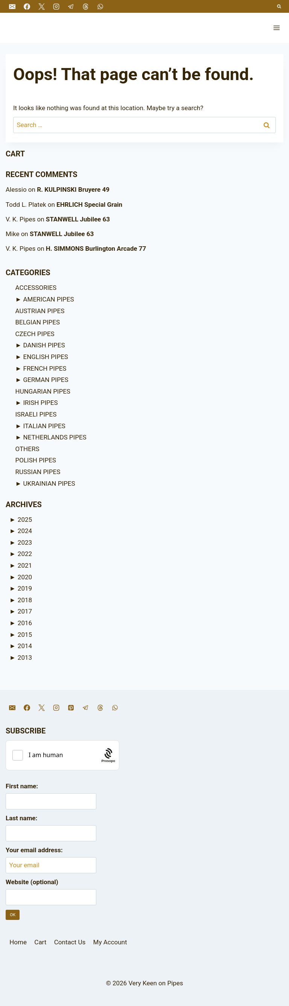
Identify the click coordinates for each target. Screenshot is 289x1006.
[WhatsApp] (100, 6)
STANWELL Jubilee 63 (78, 219)
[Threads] (85, 6)
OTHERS (27, 449)
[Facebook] (26, 6)
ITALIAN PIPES (44, 426)
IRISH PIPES (40, 402)
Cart (40, 942)
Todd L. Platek (26, 204)
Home (18, 942)
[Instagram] (56, 6)
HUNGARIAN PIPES (42, 391)
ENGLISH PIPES (45, 357)
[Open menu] (276, 27)
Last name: (21, 818)
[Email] (12, 6)
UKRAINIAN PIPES (49, 483)
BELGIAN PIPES (37, 322)
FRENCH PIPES (45, 368)
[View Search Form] (279, 6)
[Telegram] (70, 6)
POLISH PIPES (35, 460)
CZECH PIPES (35, 334)
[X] (41, 6)
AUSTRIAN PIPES (40, 311)
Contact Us (69, 942)
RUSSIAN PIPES (38, 472)
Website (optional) (32, 882)
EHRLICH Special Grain (89, 204)
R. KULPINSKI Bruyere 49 (73, 189)
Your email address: (34, 850)
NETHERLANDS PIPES (55, 437)
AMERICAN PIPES (48, 299)
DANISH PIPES (44, 345)
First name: (22, 786)
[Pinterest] (70, 707)
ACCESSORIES (36, 287)
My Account (110, 942)
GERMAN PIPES (45, 379)
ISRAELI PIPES (36, 414)
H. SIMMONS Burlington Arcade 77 (96, 248)
